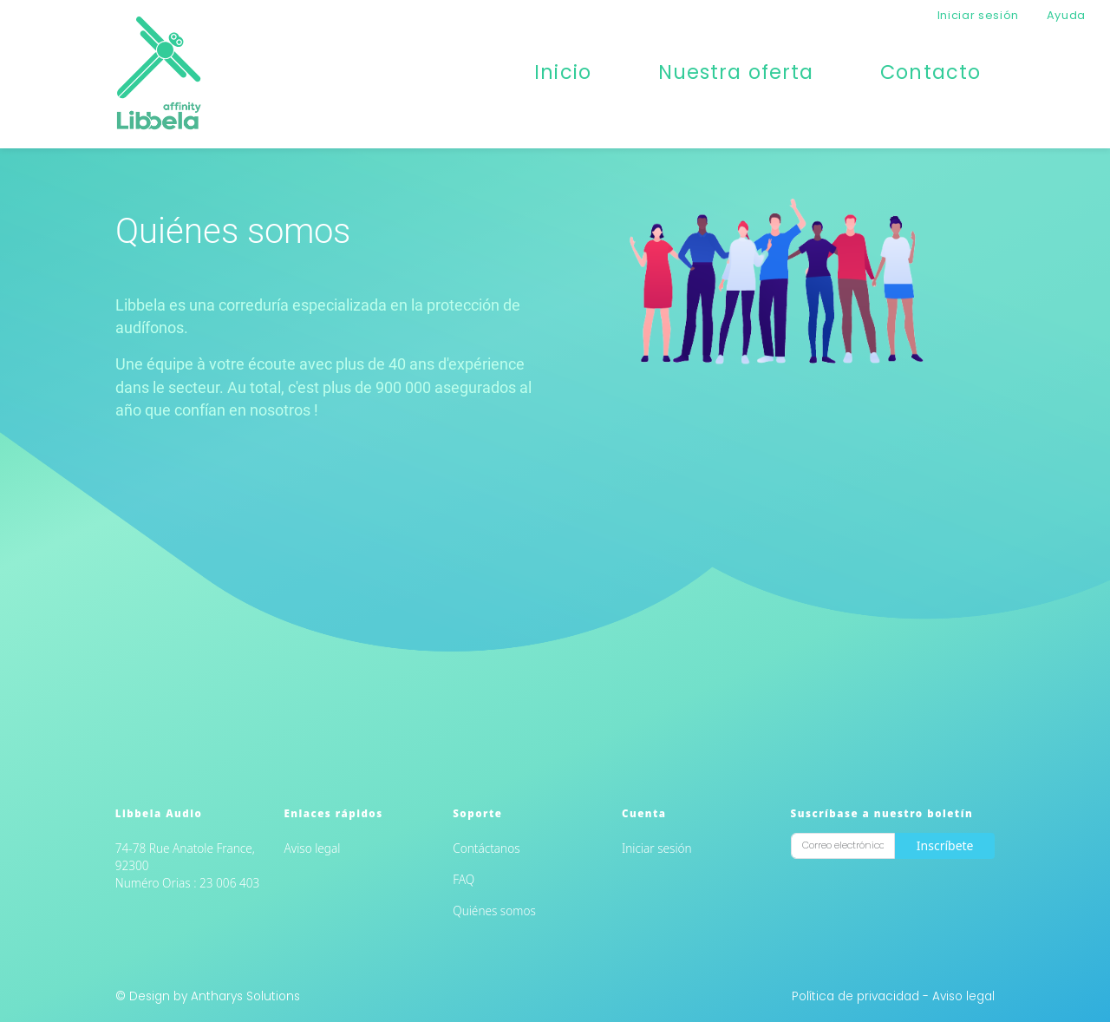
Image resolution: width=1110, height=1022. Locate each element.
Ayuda (1066, 15)
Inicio (562, 72)
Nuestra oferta (736, 72)
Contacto (930, 72)
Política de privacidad (857, 996)
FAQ (463, 879)
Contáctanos (486, 848)
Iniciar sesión (978, 15)
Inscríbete (945, 845)
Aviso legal (312, 848)
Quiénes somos (494, 910)
